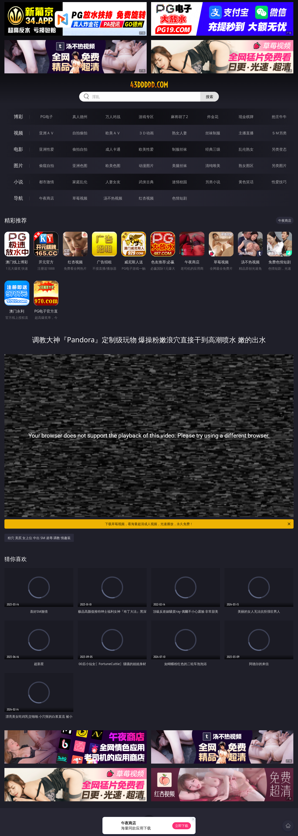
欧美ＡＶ (112, 133)
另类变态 (279, 149)
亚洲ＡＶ (46, 133)
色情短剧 (179, 198)
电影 (18, 149)
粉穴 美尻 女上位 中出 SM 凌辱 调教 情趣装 (39, 538)
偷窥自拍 (46, 165)
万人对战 (112, 116)
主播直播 (246, 133)
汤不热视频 (113, 198)
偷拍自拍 (79, 149)
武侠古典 (146, 181)
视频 (18, 133)
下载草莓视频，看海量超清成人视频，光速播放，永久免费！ (198, 524)
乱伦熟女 (246, 149)
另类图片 (279, 165)
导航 (18, 198)
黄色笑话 (246, 181)
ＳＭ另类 (279, 133)
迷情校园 (179, 181)
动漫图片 (146, 165)
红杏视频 (146, 198)
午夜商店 (46, 198)
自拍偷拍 (79, 133)
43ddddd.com (149, 84)
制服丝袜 (179, 149)
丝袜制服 (212, 133)
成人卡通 (112, 149)
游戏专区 (146, 116)
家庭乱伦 (79, 181)
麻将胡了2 (179, 116)
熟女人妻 (179, 133)
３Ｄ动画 (146, 133)
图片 (18, 165)
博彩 (18, 116)
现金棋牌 (246, 116)
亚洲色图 (79, 165)
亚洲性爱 (46, 149)
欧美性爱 (146, 149)
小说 (18, 182)
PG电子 (46, 116)
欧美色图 (112, 165)
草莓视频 (79, 198)
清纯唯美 (212, 165)
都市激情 (46, 181)
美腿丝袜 (179, 165)
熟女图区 (246, 165)
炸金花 (212, 116)
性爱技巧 (279, 181)
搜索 (209, 96)
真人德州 (79, 116)
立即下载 (181, 825)
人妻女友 (112, 181)
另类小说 (212, 181)
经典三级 (212, 149)
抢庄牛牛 (279, 116)
